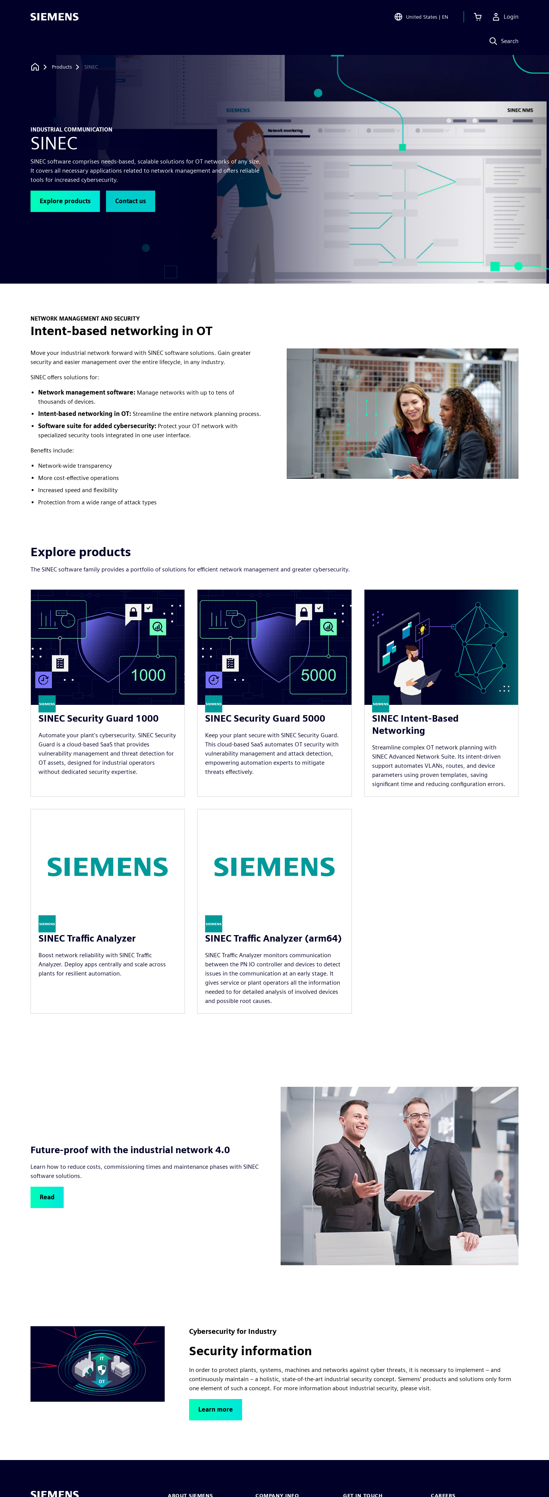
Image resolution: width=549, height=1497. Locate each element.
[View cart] (477, 16)
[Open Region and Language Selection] (421, 16)
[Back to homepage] (35, 67)
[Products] (62, 67)
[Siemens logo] (54, 17)
